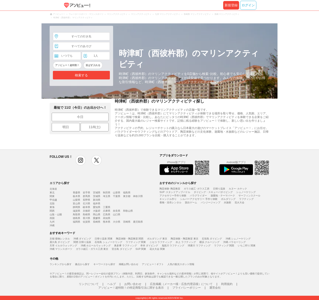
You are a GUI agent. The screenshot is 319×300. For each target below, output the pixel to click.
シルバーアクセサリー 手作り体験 (198, 199)
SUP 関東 (140, 249)
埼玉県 (106, 196)
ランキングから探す (61, 264)
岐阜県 (86, 207)
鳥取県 (76, 214)
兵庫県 (106, 210)
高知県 (106, 218)
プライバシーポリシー (186, 287)
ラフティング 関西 (224, 245)
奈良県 (116, 210)
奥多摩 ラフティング (125, 245)
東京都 (126, 196)
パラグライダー (198, 195)
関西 (52, 210)
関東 (52, 196)
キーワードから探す (104, 264)
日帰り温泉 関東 (103, 238)
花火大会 (239, 202)
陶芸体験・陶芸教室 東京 (184, 238)
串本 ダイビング (149, 245)
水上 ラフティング (186, 242)
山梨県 (76, 199)
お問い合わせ (132, 284)
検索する (81, 75)
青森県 (76, 192)
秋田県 (106, 192)
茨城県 (96, 196)
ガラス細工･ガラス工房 (196, 188)
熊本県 (106, 221)
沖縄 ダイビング (82, 238)
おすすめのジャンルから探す (178, 183)
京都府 (86, 210)
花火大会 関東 (157, 249)
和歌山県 (128, 210)
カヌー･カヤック (238, 188)
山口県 (116, 214)
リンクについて (89, 284)
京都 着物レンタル (60, 238)
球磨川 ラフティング (199, 245)
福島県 (126, 192)
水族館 (227, 202)
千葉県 (116, 196)
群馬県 (86, 196)
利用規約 (227, 284)
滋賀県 (76, 210)
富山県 (76, 203)
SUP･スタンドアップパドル (175, 192)
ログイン (248, 5)
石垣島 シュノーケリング (108, 242)
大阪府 (96, 210)
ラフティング (246, 199)
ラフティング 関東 (136, 242)
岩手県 (86, 192)
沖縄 (52, 225)
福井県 (96, 203)
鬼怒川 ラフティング (173, 245)
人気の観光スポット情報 (180, 264)
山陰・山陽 (56, 214)
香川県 (86, 218)
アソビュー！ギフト (153, 264)
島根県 (86, 214)
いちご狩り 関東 (247, 245)
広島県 (106, 214)
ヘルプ (111, 284)
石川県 (86, 203)
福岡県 (76, 221)
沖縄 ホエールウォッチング (96, 245)
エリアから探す (60, 183)
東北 (52, 192)
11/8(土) (95, 127)
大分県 (116, 221)
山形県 (116, 192)
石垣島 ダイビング (212, 238)
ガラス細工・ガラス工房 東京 (92, 249)
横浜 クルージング (209, 242)
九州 (52, 221)
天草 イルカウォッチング (63, 245)
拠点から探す (82, 264)
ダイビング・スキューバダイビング (213, 192)
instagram (80, 160)
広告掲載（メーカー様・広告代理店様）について (181, 284)
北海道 (53, 188)
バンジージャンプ (210, 202)
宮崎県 (126, 221)
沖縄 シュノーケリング (238, 238)
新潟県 (96, 199)
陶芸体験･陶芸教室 (170, 188)
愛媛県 (96, 218)
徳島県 (76, 218)
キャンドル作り (168, 199)
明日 (65, 127)
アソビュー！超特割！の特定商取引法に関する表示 (131, 287)
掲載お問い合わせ (128, 264)
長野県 (86, 199)
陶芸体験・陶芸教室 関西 (129, 238)
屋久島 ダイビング (60, 242)
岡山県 (96, 214)
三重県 (106, 207)
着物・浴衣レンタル (170, 202)
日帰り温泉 (219, 188)
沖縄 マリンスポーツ (61, 249)
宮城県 (96, 192)
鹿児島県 (138, 221)
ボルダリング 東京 (157, 238)
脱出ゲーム (191, 202)
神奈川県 (138, 196)
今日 (80, 117)
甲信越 (53, 199)
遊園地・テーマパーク (223, 195)
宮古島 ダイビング (122, 249)
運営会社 (215, 287)
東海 (52, 207)
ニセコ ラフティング (161, 242)
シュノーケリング (246, 192)
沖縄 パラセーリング (234, 242)
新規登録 (231, 5)
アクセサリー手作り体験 (173, 195)
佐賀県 (86, 221)
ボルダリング (228, 199)
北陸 (52, 203)
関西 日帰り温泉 (82, 242)
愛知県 (96, 207)
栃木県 (76, 196)
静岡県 (76, 207)
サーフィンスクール (249, 195)
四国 (52, 218)
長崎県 (96, 221)
